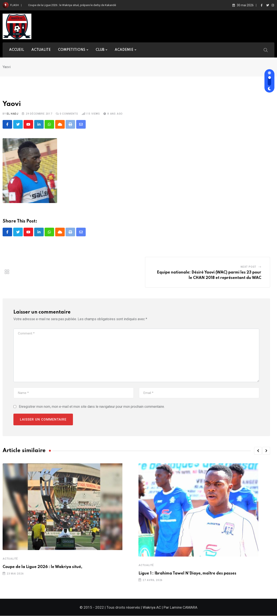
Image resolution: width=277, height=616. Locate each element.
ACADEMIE (124, 50)
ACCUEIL (16, 50)
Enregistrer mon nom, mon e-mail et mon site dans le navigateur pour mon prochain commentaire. (92, 407)
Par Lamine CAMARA (180, 607)
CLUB (100, 50)
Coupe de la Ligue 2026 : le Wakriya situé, (42, 567)
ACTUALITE (41, 50)
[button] (258, 451)
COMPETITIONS (71, 50)
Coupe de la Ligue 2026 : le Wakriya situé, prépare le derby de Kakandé (72, 5)
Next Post (248, 267)
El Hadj (12, 113)
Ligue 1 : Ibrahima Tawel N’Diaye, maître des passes (187, 574)
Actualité (10, 558)
